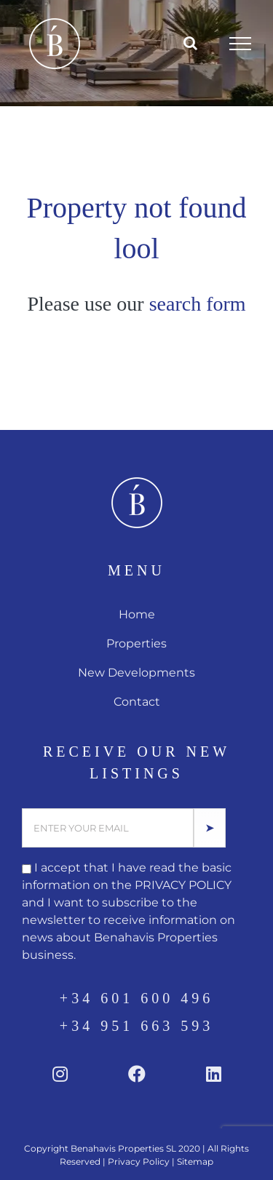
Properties (136, 643)
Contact (137, 702)
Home (137, 614)
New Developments (136, 672)
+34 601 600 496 (136, 998)
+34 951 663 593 (136, 1026)
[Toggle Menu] (240, 43)
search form (197, 303)
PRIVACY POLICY (183, 885)
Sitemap (195, 1161)
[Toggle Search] (190, 43)
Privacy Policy (139, 1161)
